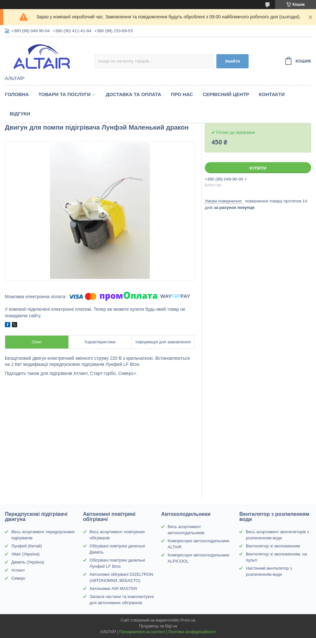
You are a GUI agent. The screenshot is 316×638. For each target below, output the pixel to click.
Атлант (18, 570)
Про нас (182, 94)
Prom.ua (188, 620)
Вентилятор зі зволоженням (273, 546)
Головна (17, 94)
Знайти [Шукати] (232, 61)
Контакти (272, 94)
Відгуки (20, 113)
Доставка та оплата (133, 94)
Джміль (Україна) (27, 562)
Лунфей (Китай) (26, 546)
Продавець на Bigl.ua (158, 626)
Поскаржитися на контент (142, 632)
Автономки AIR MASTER (113, 588)
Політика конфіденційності (192, 632)
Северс (18, 578)
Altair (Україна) (25, 554)
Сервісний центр (226, 94)
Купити (258, 168)
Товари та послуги (64, 94)
